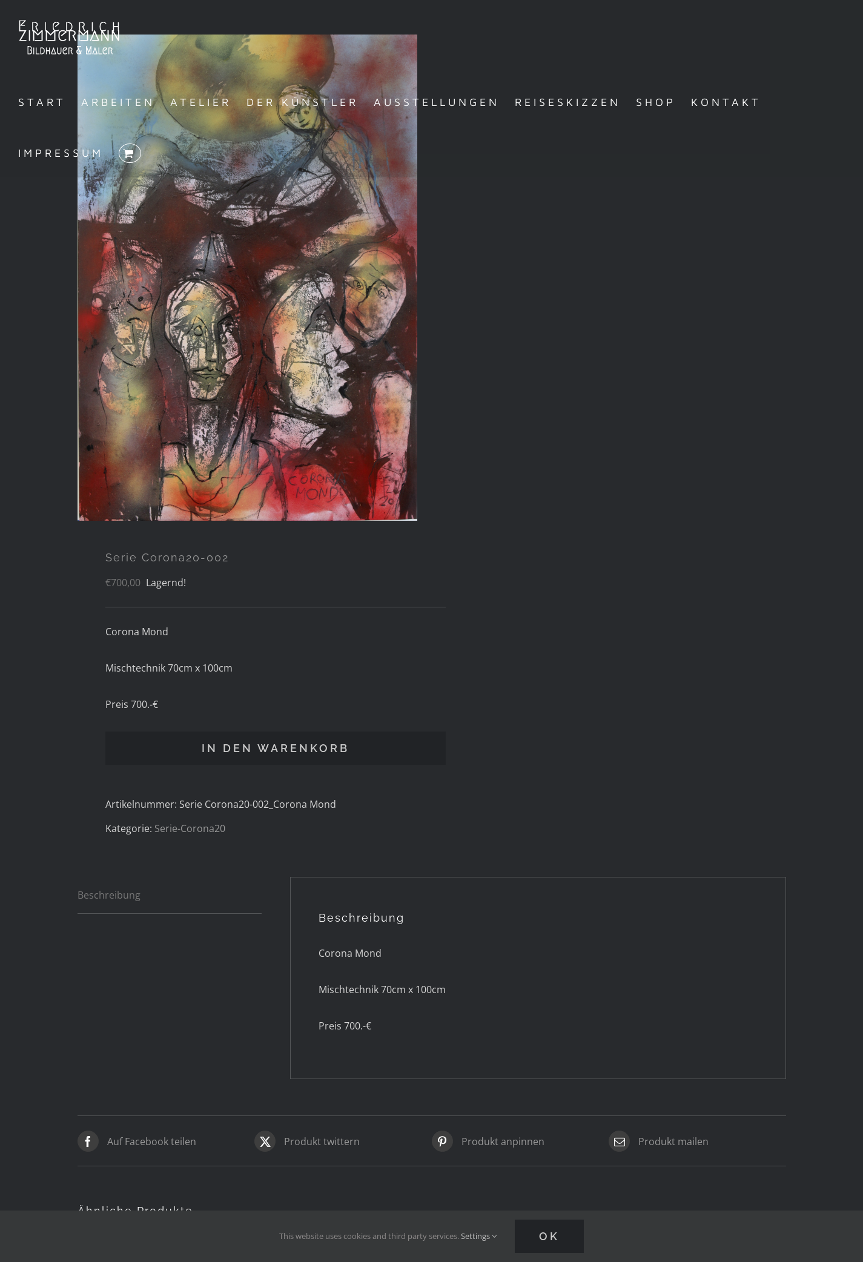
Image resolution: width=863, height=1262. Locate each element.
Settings (479, 1236)
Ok (549, 1236)
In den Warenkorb (275, 748)
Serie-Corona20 (189, 828)
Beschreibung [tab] (109, 895)
